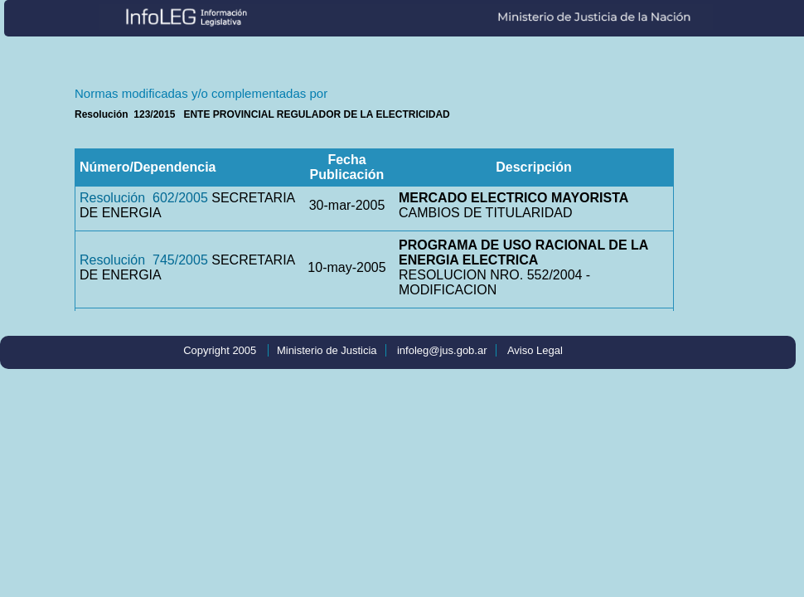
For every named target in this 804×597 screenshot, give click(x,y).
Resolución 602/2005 (144, 198)
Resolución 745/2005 (144, 260)
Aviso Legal (535, 350)
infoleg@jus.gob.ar (442, 350)
